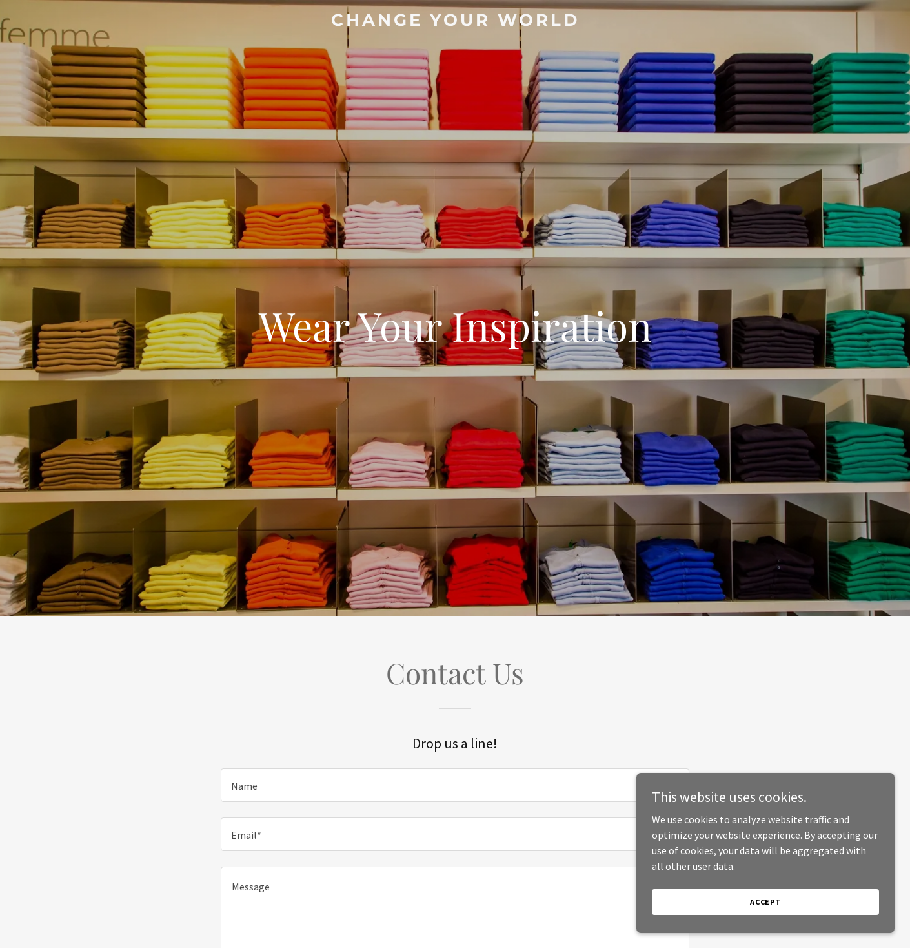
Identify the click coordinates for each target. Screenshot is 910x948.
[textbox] (455, 785)
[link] (455, 22)
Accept (765, 902)
